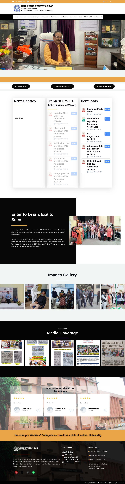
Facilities (64, 16)
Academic (45, 16)
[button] (33, 16)
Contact (96, 16)
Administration (33, 16)
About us (23, 16)
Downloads (73, 16)
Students (55, 16)
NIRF (90, 16)
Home (16, 16)
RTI (101, 16)
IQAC (80, 16)
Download (74, 112)
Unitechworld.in (120, 482)
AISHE (86, 16)
